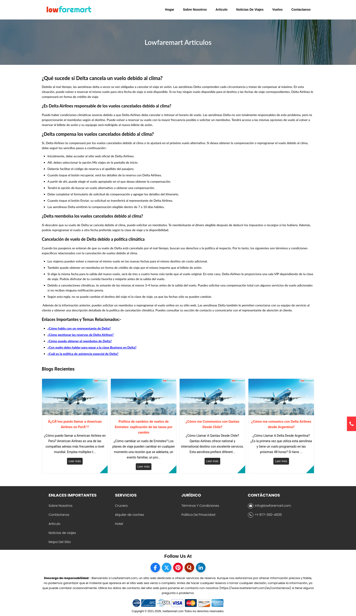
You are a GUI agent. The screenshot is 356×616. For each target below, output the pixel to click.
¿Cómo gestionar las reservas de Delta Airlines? (80, 335)
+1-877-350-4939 (265, 515)
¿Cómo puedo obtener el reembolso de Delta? (79, 341)
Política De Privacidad (198, 514)
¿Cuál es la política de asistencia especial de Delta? (83, 354)
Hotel (119, 523)
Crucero (121, 505)
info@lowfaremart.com (269, 506)
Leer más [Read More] (75, 461)
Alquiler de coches (129, 514)
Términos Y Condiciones (200, 505)
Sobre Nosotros (60, 505)
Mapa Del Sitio (60, 542)
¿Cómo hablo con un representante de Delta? (79, 328)
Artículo (54, 523)
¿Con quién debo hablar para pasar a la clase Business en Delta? (91, 347)
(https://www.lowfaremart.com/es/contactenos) (255, 588)
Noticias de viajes (62, 533)
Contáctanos (59, 514)
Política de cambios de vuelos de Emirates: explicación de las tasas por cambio (143, 427)
